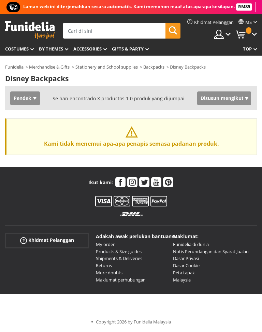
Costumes (17, 49)
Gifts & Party (128, 49)
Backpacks (153, 67)
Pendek (22, 98)
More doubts (109, 273)
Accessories (87, 49)
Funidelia (14, 67)
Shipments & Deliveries (119, 258)
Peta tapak (184, 273)
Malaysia (182, 280)
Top (247, 49)
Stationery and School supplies (106, 67)
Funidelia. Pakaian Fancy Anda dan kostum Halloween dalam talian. (30, 30)
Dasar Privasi (186, 258)
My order (105, 244)
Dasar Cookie (186, 265)
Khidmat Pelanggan (47, 240)
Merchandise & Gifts (49, 67)
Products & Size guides (119, 251)
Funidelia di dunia (191, 244)
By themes (51, 49)
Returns (104, 265)
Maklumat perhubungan (121, 280)
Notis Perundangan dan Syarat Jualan (211, 251)
